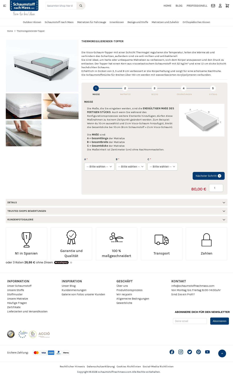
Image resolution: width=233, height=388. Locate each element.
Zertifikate (13, 307)
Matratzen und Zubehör (165, 22)
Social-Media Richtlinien (158, 366)
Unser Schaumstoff (19, 285)
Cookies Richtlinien (129, 366)
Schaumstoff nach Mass (59, 22)
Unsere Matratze (17, 298)
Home (167, 5)
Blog (179, 5)
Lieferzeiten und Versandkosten (27, 311)
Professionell (197, 5)
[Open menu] (4, 5)
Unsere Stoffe (15, 290)
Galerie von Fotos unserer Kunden (83, 294)
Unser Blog (69, 285)
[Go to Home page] (24, 8)
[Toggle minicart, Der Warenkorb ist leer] (227, 6)
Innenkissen (116, 22)
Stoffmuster (15, 294)
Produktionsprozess (129, 290)
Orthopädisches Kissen (196, 22)
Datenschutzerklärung (101, 366)
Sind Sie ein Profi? (183, 294)
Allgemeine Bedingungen (132, 298)
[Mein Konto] (220, 6)
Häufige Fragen (17, 303)
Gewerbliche (124, 303)
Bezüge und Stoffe (137, 22)
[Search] (80, 6)
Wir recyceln (124, 294)
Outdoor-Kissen (32, 22)
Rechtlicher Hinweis (72, 366)
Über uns (122, 285)
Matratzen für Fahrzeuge (91, 22)
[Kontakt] (213, 6)
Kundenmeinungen (74, 290)
